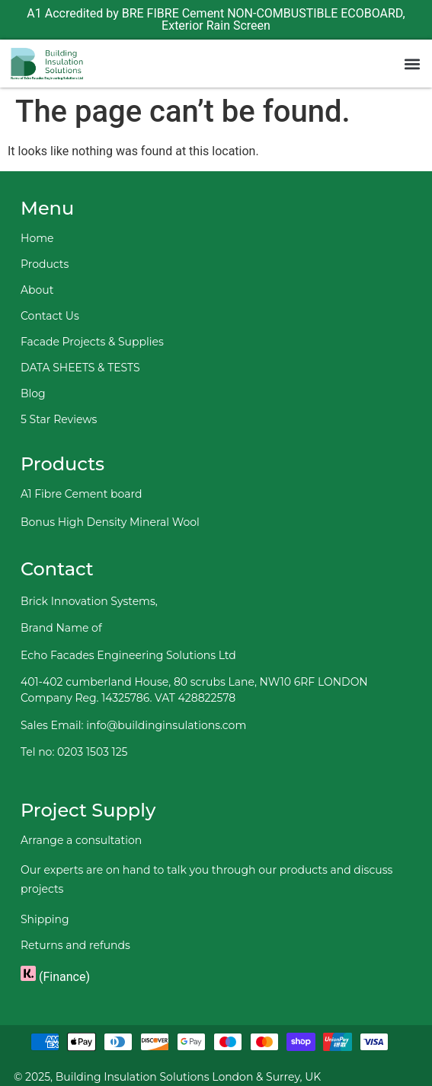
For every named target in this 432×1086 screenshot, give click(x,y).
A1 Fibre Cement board (81, 494)
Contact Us (50, 316)
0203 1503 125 (92, 752)
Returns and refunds (75, 945)
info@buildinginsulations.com (166, 725)
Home (37, 238)
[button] (411, 63)
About (37, 290)
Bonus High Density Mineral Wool (110, 522)
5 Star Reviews (59, 419)
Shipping (45, 919)
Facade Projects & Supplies (92, 342)
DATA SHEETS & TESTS (80, 367)
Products (45, 264)
